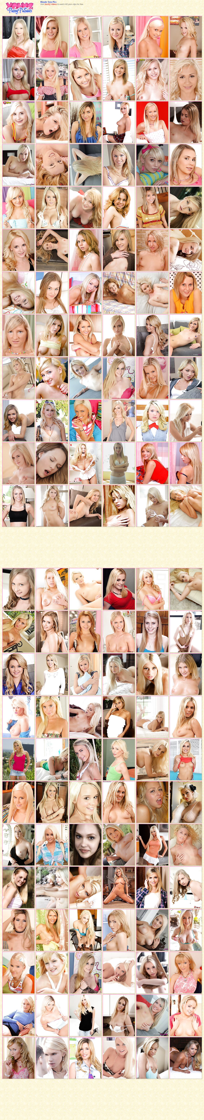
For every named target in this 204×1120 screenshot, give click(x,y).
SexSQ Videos (50, 4)
